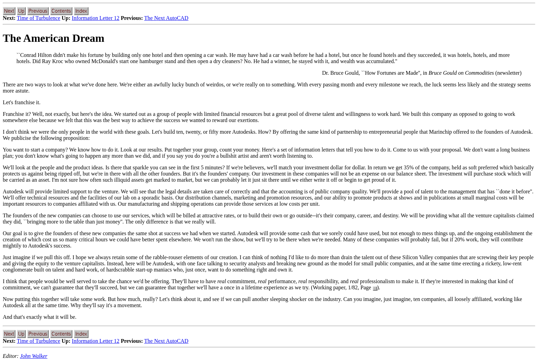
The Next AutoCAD (166, 18)
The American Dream (53, 38)
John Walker (33, 356)
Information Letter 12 (95, 18)
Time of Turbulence (38, 18)
